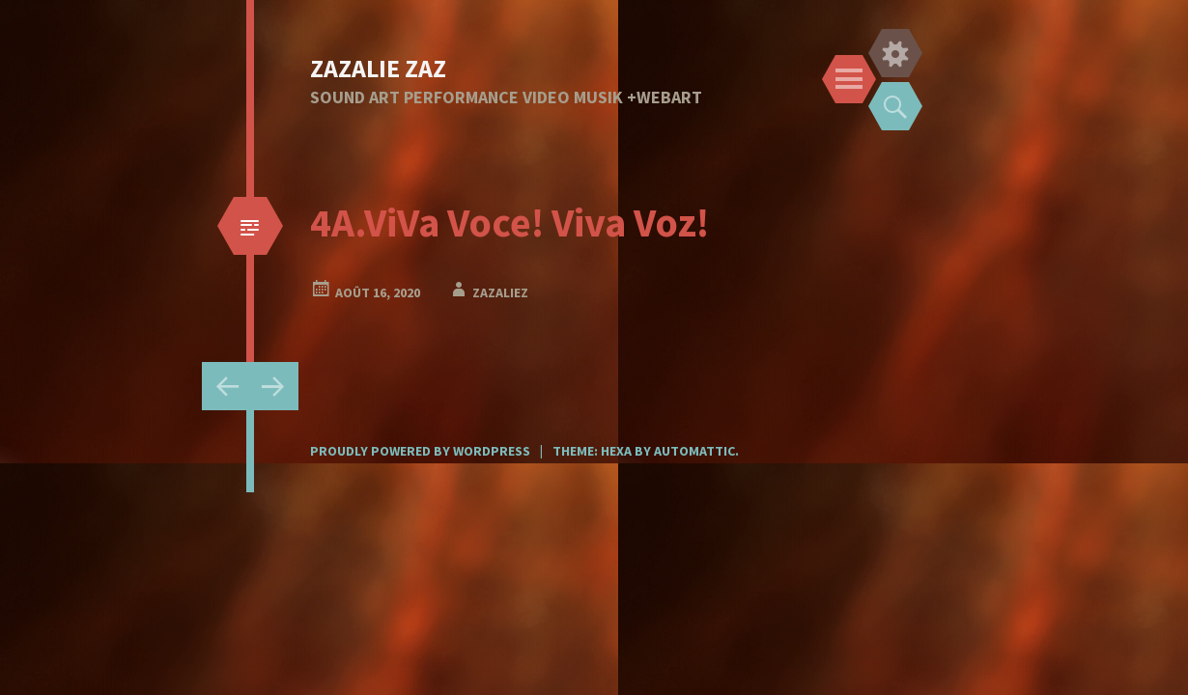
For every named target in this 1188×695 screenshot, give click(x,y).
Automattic (694, 450)
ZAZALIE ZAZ (378, 68)
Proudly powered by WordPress (420, 450)
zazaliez (500, 292)
